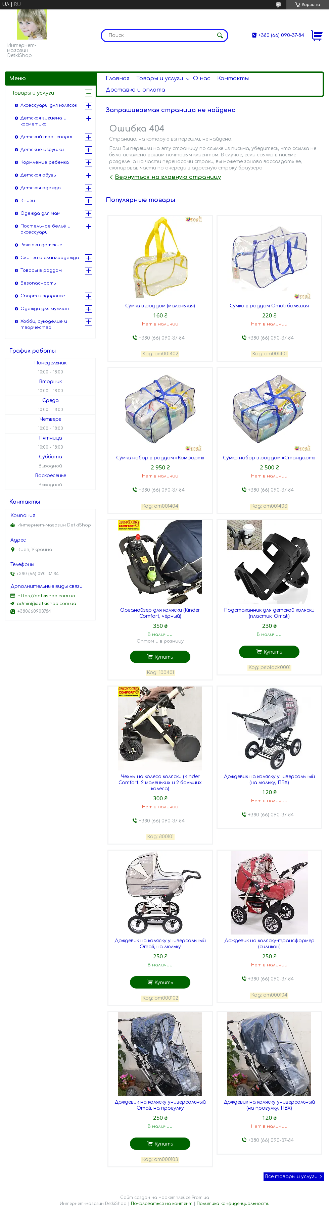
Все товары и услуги (291, 1176)
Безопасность (38, 283)
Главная (117, 78)
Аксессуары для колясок (48, 105)
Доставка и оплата (135, 90)
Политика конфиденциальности (233, 1203)
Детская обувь (38, 175)
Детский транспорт (46, 137)
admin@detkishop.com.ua (46, 603)
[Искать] (220, 35)
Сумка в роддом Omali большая (269, 305)
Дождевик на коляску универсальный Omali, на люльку (160, 943)
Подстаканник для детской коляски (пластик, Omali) (269, 613)
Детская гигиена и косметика (43, 121)
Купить (163, 657)
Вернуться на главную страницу (168, 177)
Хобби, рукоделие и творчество (43, 324)
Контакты (233, 78)
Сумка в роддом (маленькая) (160, 305)
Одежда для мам (40, 213)
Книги (27, 200)
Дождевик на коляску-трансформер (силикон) (269, 943)
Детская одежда (40, 188)
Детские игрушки (42, 149)
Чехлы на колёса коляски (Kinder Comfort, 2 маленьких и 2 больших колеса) (160, 782)
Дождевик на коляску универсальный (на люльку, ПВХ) (269, 779)
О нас (201, 78)
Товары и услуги (159, 78)
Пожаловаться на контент (161, 1203)
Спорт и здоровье (42, 296)
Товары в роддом (41, 270)
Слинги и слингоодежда (49, 257)
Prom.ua (200, 1197)
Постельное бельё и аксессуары (45, 229)
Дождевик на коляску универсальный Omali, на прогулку (160, 1105)
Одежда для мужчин (44, 308)
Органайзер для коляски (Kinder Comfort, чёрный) (160, 613)
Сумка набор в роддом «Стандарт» (269, 457)
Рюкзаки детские (41, 245)
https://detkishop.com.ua (46, 596)
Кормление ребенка (44, 162)
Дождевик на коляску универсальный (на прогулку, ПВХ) (269, 1105)
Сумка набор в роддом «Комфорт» (160, 457)
